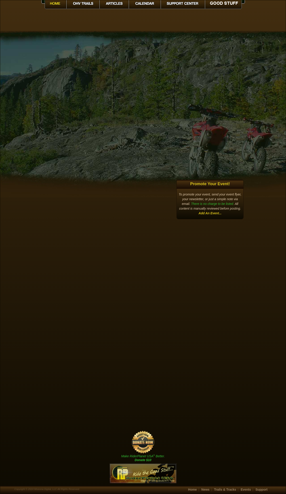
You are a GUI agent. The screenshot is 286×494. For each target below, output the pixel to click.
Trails (225, 489)
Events (246, 489)
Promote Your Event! (210, 184)
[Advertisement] (210, 105)
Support (261, 489)
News (205, 489)
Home (192, 489)
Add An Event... (210, 213)
